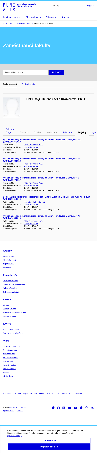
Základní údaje (10, 131)
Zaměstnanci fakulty (10, 350)
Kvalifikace (52, 132)
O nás (6, 341)
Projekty (82, 132)
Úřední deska (8, 376)
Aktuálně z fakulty (10, 260)
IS (58, 393)
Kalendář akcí (8, 256)
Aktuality (7, 251)
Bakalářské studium (10, 281)
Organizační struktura (11, 346)
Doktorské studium (10, 288)
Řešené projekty (9, 309)
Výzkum (7, 299)
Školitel (37, 132)
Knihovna (17, 393)
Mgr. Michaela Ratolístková (34, 202)
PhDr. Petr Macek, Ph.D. (33, 145)
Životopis (24, 132)
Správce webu (8, 411)
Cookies (20, 411)
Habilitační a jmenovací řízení (14, 312)
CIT (53, 393)
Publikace (67, 132)
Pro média (7, 267)
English (90, 5)
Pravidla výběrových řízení (13, 333)
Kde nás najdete (9, 369)
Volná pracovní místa (11, 329)
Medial (41, 393)
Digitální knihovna (30, 393)
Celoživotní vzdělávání (11, 292)
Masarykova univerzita (17, 407)
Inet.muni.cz (66, 393)
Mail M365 (7, 393)
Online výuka (79, 393)
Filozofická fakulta (31, 147)
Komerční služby (9, 365)
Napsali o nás (8, 264)
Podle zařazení (10, 84)
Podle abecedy (28, 84)
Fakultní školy (8, 361)
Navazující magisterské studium (15, 284)
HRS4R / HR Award (10, 358)
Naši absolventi (9, 354)
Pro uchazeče (10, 275)
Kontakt (6, 372)
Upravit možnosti (15, 440)
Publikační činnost (10, 316)
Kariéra (7, 324)
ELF (48, 393)
